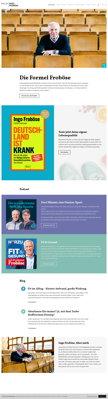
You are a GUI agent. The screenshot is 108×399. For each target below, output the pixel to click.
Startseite (52, 5)
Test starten (64, 152)
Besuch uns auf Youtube (29, 96)
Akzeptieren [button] (102, 396)
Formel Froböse (80, 5)
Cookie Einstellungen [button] (92, 396)
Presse (94, 5)
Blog (58, 5)
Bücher (64, 5)
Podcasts (70, 5)
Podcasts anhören (49, 225)
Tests (88, 5)
